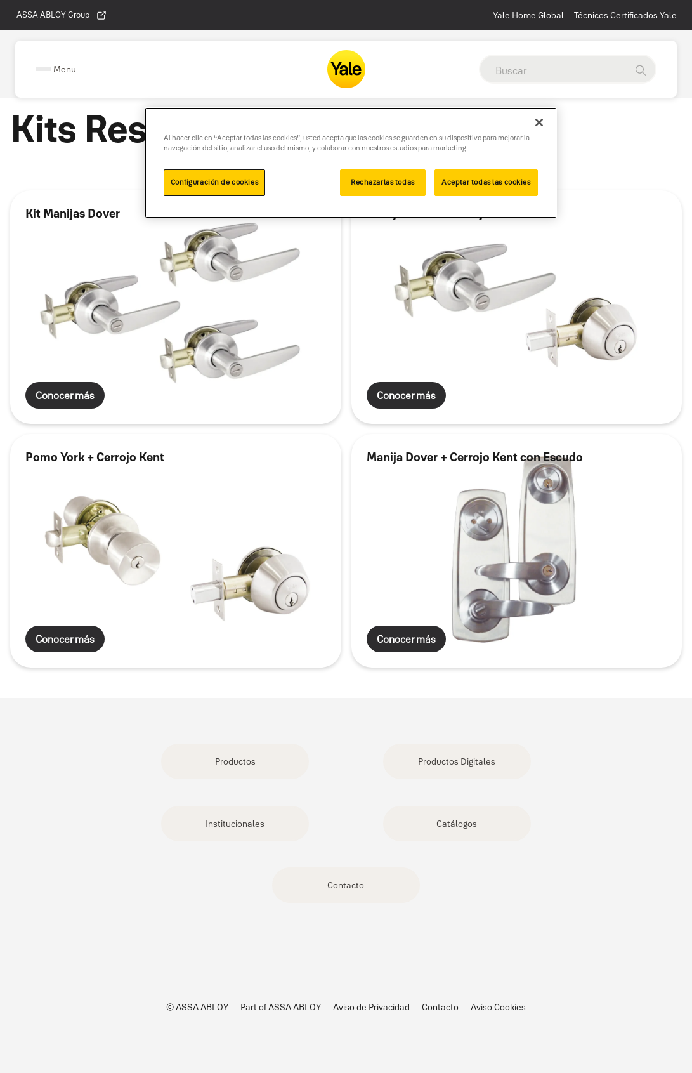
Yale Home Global (528, 15)
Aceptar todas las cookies (485, 182)
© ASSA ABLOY (197, 1007)
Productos (235, 761)
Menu (64, 69)
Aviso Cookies (498, 1007)
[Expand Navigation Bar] (56, 69)
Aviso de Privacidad (371, 1007)
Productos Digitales (456, 761)
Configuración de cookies (215, 182)
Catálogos (456, 823)
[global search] (553, 70)
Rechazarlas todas (383, 182)
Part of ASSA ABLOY (280, 1007)
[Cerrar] (539, 122)
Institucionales (235, 823)
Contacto (345, 885)
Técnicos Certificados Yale (625, 15)
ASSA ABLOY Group (61, 15)
